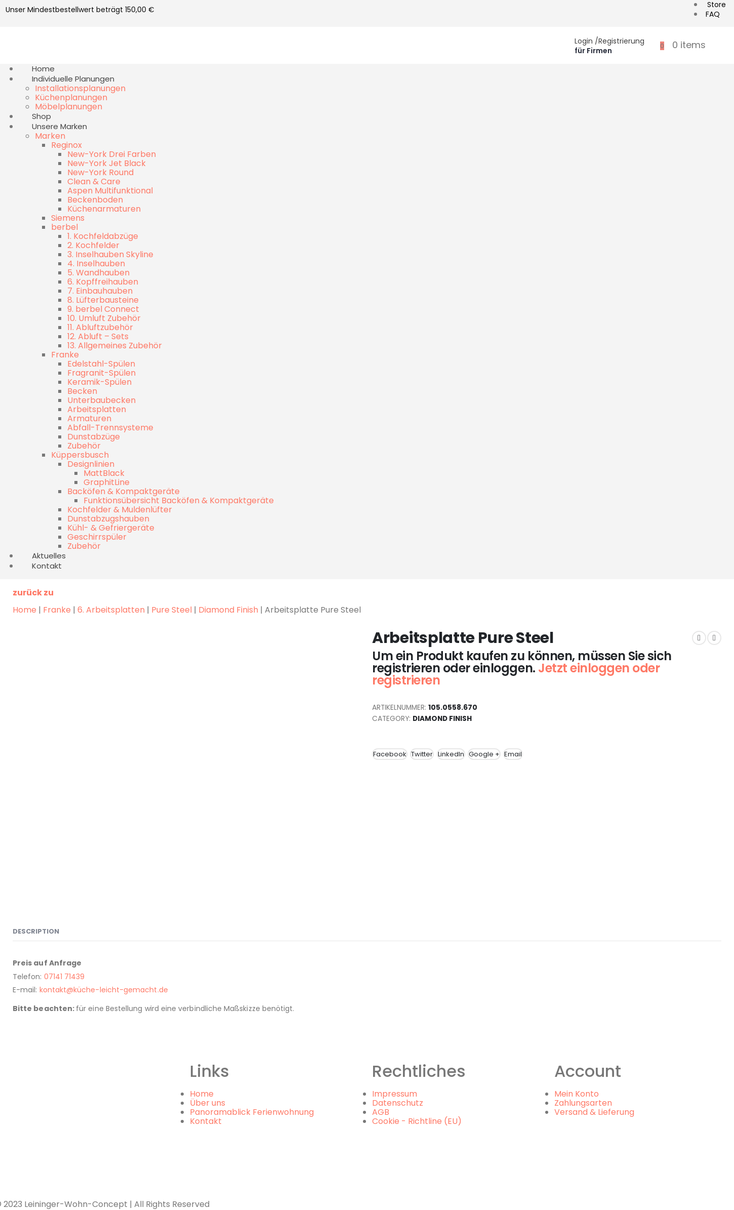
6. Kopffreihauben (102, 282)
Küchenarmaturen (104, 209)
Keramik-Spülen (99, 382)
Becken (82, 391)
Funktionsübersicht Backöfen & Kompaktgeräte (179, 500)
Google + (484, 754)
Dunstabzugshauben (108, 519)
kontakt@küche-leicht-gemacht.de (103, 990)
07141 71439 (64, 977)
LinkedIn (451, 754)
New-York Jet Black (106, 163)
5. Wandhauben (98, 272)
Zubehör (84, 446)
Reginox (66, 145)
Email (513, 754)
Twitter (422, 754)
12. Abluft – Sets (98, 336)
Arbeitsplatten (96, 409)
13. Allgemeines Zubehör (114, 345)
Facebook (389, 754)
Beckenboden (95, 200)
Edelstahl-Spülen (101, 364)
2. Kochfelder (93, 245)
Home (24, 610)
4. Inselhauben (96, 263)
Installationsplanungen (80, 88)
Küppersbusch (80, 455)
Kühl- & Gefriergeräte (110, 528)
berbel (64, 227)
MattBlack (104, 473)
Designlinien (90, 464)
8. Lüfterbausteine (103, 300)
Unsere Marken (59, 126)
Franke (65, 354)
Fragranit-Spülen (101, 373)
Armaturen (89, 418)
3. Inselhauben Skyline (110, 254)
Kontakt (47, 565)
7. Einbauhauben (100, 291)
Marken (50, 136)
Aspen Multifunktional (110, 190)
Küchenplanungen (71, 97)
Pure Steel (171, 610)
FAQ (713, 14)
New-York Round (100, 172)
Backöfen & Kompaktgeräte (123, 491)
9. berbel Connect (103, 309)
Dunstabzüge (93, 436)
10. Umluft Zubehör (104, 318)
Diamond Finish (228, 610)
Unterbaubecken (101, 400)
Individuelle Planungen (73, 78)
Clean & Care (93, 181)
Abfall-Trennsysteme (110, 427)
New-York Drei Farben (111, 154)
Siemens (68, 218)
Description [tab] (36, 931)
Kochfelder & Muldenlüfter (119, 509)
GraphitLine (107, 482)
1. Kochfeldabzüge (102, 236)
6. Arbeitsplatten (111, 610)
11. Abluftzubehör (100, 327)
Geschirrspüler (97, 537)
